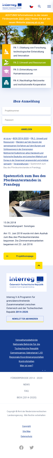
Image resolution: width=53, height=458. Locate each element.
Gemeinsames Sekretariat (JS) (26, 352)
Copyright (26, 426)
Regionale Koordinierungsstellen (26, 357)
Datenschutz (26, 436)
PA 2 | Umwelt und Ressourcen (29, 62)
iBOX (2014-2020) (26, 397)
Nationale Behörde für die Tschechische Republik (26, 346)
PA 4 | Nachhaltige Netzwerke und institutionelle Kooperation (29, 82)
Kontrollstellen (26, 361)
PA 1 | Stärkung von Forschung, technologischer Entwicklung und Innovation (29, 51)
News (26, 384)
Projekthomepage (24, 256)
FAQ (26, 390)
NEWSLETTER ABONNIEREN (25, 319)
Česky (31, 6)
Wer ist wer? (26, 365)
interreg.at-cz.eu (35, 22)
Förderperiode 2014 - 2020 (26, 378)
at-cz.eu (7, 138)
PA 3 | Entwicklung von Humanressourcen (25, 71)
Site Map (27, 431)
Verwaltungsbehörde (26, 339)
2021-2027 (25, 18)
